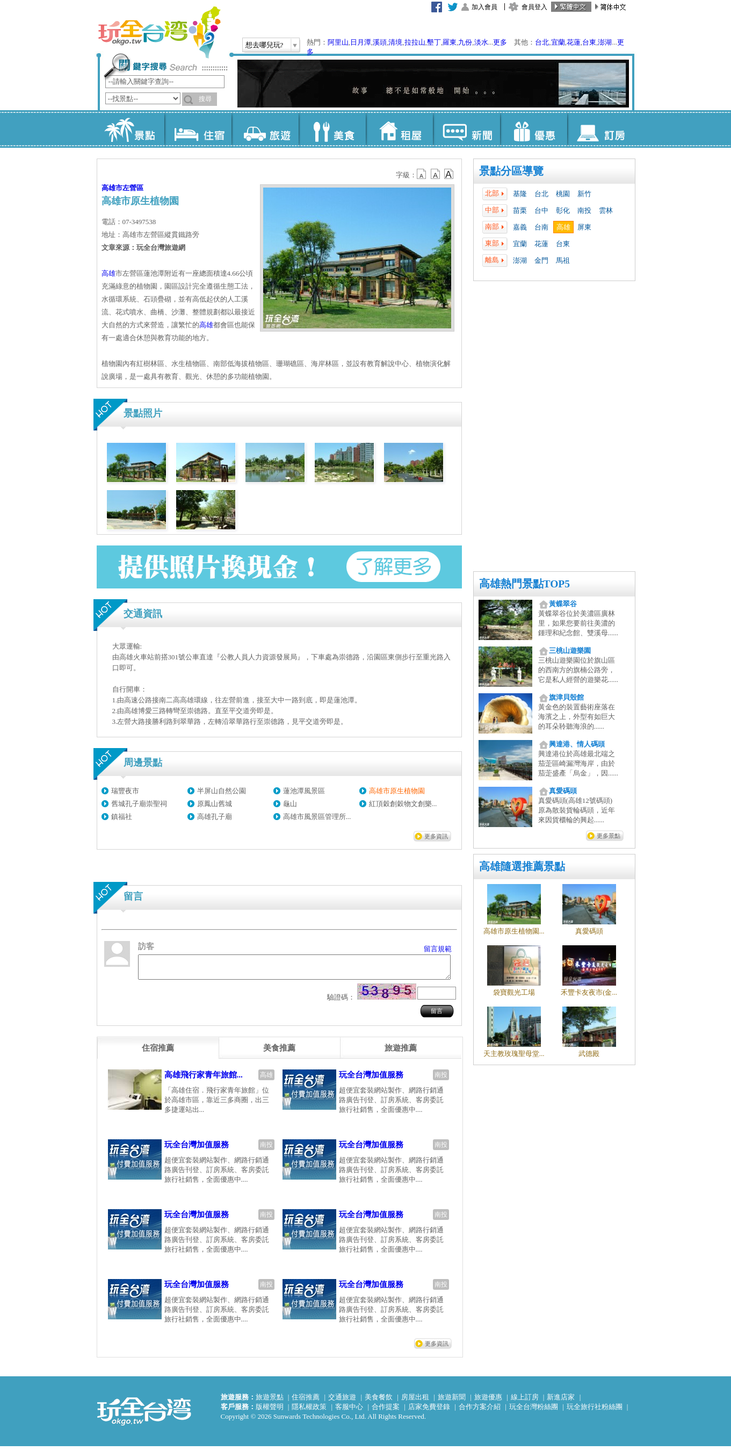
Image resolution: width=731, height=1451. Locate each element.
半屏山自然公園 (221, 791)
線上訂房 (525, 1402)
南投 (584, 210)
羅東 (450, 42)
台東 (589, 42)
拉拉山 (414, 42)
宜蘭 (558, 42)
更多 (500, 42)
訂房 (600, 129)
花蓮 (574, 42)
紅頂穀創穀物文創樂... (403, 804)
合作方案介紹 (480, 1411)
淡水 (481, 42)
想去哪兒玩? (264, 45)
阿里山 (338, 42)
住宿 (197, 129)
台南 (541, 227)
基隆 (520, 194)
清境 (395, 42)
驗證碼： (341, 1002)
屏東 (584, 227)
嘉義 (520, 227)
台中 (541, 210)
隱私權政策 (309, 1411)
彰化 (563, 210)
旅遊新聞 (452, 1402)
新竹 (584, 194)
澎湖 (605, 42)
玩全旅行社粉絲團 (595, 1411)
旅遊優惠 (488, 1402)
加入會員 (484, 7)
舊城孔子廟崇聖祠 (139, 804)
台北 (542, 42)
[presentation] (158, 1053)
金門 (541, 260)
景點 (130, 129)
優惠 (533, 129)
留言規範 (438, 949)
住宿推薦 (306, 1402)
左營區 (132, 188)
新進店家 (561, 1402)
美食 (332, 129)
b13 (435, 174)
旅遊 (265, 129)
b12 (422, 174)
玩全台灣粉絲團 (533, 1411)
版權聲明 (270, 1411)
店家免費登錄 (429, 1411)
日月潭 (360, 42)
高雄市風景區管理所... (317, 817)
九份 (465, 42)
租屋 (399, 129)
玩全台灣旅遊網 (159, 32)
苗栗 (520, 210)
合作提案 (386, 1411)
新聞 (466, 129)
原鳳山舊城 (214, 804)
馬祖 (563, 260)
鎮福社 (121, 817)
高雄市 (112, 188)
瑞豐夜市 (125, 791)
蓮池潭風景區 (304, 791)
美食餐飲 (379, 1402)
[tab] (158, 1053)
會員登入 (534, 7)
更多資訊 (436, 836)
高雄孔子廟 (214, 817)
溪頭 (380, 42)
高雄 (563, 227)
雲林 (606, 210)
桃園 (563, 194)
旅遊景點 (270, 1402)
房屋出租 (415, 1402)
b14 (449, 174)
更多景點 (608, 835)
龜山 (290, 804)
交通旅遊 (342, 1402)
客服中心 (349, 1411)
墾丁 (434, 42)
